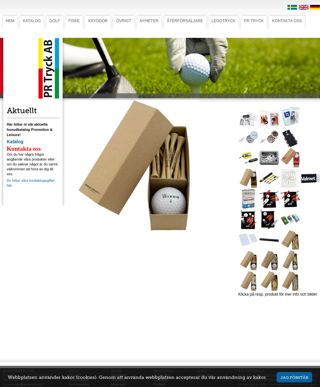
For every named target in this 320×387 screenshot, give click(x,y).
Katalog (15, 141)
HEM (10, 21)
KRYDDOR (98, 21)
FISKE (74, 21)
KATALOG (32, 21)
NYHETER (149, 21)
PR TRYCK (254, 21)
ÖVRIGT (123, 21)
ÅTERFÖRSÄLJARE (185, 21)
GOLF (54, 21)
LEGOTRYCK (223, 21)
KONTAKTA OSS (287, 21)
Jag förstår (294, 377)
